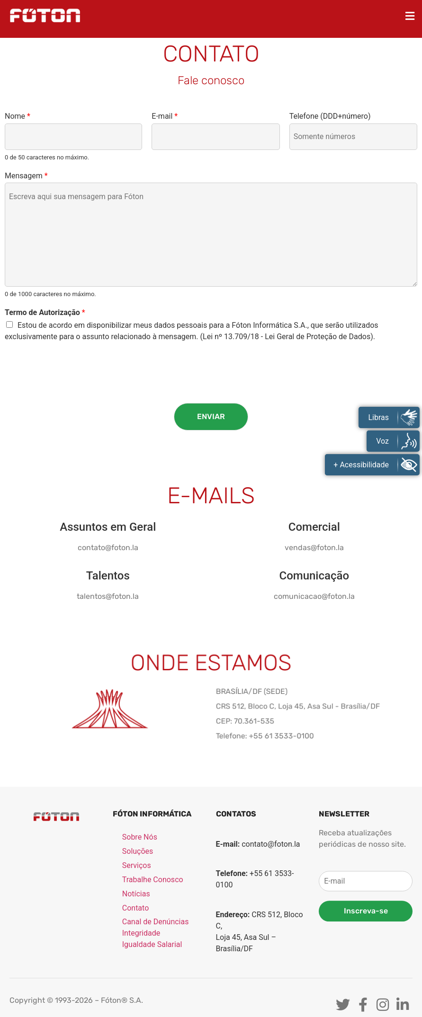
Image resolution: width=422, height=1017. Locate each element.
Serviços (136, 941)
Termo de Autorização (45, 312)
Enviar (211, 416)
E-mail (165, 116)
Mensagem (26, 175)
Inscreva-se (366, 986)
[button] (410, 16)
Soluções (137, 927)
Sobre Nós (139, 913)
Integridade (141, 1009)
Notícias (136, 969)
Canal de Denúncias (155, 997)
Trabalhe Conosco (152, 955)
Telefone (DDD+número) (330, 116)
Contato (135, 984)
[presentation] (77, 387)
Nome (17, 116)
